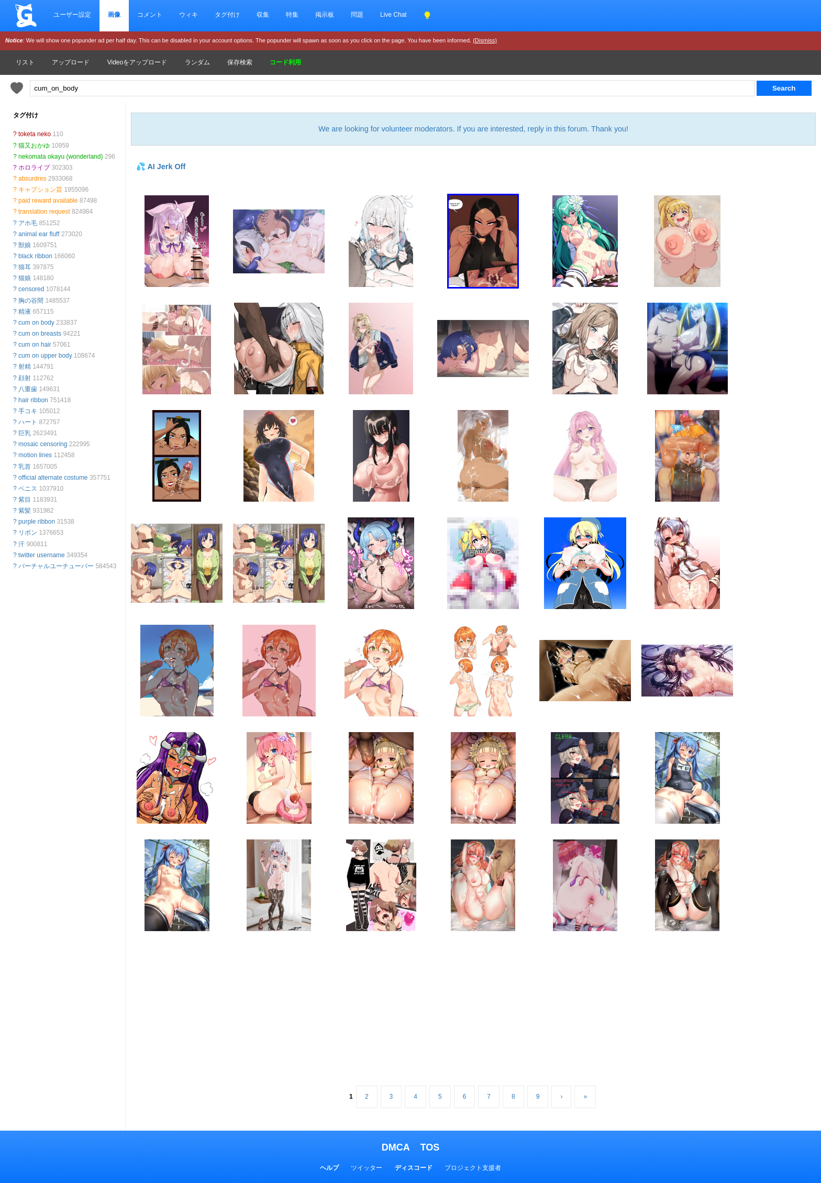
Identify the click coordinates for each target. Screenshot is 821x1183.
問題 (357, 14)
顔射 (24, 378)
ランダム (197, 62)
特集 (292, 14)
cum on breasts (39, 333)
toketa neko (34, 134)
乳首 (24, 466)
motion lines (35, 455)
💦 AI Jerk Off (160, 166)
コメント (149, 14)
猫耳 (24, 267)
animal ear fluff (39, 234)
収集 (263, 14)
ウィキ (188, 14)
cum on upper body (45, 355)
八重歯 (27, 389)
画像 (114, 14)
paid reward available (47, 200)
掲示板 (324, 14)
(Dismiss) (485, 40)
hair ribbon (33, 400)
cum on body (36, 322)
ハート (27, 422)
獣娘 (24, 245)
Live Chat (393, 14)
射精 (24, 366)
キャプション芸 (40, 189)
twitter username (41, 555)
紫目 (24, 499)
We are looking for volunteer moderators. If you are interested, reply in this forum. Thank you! (473, 129)
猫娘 (24, 278)
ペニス (27, 488)
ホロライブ (34, 167)
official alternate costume (53, 477)
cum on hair (34, 344)
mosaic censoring (42, 444)
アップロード (71, 62)
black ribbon (35, 256)
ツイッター (366, 1167)
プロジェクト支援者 (473, 1167)
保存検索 (239, 62)
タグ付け (227, 14)
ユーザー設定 (72, 14)
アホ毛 (27, 223)
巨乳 (24, 433)
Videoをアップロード (137, 62)
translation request (44, 211)
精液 (24, 311)
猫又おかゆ (34, 145)
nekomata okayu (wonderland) (60, 156)
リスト (25, 62)
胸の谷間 (30, 300)
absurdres (32, 178)
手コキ (27, 411)
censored (31, 289)
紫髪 (24, 510)
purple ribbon (36, 521)
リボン (27, 532)
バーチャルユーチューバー (56, 566)
